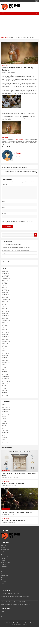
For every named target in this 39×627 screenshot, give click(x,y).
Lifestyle (4, 427)
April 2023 (4, 329)
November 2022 (5, 338)
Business (4, 406)
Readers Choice (5, 432)
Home (2, 611)
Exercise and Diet (6, 414)
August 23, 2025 (5, 485)
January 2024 (5, 313)
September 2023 (6, 320)
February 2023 (5, 332)
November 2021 (5, 359)
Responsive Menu (36, 1)
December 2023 (5, 315)
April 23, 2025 (5, 522)
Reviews (4, 434)
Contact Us (3, 615)
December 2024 (5, 294)
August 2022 (5, 343)
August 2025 (5, 280)
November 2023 (5, 317)
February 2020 (5, 394)
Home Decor (5, 423)
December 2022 (5, 336)
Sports (3, 435)
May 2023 (4, 327)
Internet (4, 425)
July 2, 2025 (4, 514)
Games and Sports (6, 420)
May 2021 (4, 367)
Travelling (5, 65)
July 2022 (4, 345)
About (2, 613)
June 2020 (4, 387)
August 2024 (5, 301)
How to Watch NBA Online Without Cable (11, 244)
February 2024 (5, 311)
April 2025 (4, 287)
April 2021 (4, 369)
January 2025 (5, 292)
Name (4, 201)
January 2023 (5, 334)
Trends (3, 441)
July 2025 (4, 282)
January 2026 (5, 271)
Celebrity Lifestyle (6, 407)
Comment (4, 184)
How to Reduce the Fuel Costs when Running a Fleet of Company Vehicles (21, 172)
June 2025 (4, 284)
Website (4, 213)
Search (35, 235)
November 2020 (5, 378)
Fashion (4, 416)
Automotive (4, 404)
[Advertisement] (19, 25)
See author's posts (20, 156)
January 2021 (5, 374)
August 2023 (5, 322)
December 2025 (5, 273)
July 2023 (4, 324)
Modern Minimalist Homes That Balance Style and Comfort (15, 250)
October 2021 (5, 360)
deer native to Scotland (18, 139)
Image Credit (5, 111)
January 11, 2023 (6, 72)
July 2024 (4, 303)
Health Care (4, 421)
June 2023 (4, 325)
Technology (4, 437)
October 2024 (5, 297)
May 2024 (4, 306)
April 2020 (4, 390)
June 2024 (4, 304)
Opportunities (5, 430)
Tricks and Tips (5, 442)
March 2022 (4, 352)
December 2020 (5, 376)
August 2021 (5, 364)
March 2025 (4, 289)
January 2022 (5, 355)
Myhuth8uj (13, 72)
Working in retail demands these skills (13, 483)
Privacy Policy (4, 616)
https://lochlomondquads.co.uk (21, 78)
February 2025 (5, 290)
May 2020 (4, 388)
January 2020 (5, 395)
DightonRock (13, 623)
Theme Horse (33, 623)
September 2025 (6, 278)
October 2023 (5, 318)
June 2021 (4, 366)
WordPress (24, 624)
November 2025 (5, 275)
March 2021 (4, 371)
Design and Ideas (6, 409)
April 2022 (4, 350)
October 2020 (5, 380)
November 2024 (5, 296)
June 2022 (4, 346)
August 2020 (5, 383)
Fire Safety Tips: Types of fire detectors (13, 520)
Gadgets (4, 418)
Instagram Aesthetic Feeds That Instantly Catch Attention (15, 253)
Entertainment (5, 413)
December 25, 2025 (6, 477)
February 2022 (5, 353)
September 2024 (6, 299)
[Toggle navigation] (3, 13)
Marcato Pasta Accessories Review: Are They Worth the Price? (16, 256)
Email (3, 207)
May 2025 (4, 285)
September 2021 (6, 362)
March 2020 (4, 392)
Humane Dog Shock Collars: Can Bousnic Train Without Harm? (16, 247)
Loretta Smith (15, 477)
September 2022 (6, 341)
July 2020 (4, 385)
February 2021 (5, 373)
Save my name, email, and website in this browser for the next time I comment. (17, 222)
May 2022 (4, 348)
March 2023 (4, 331)
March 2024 (4, 310)
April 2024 (4, 308)
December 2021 (5, 357)
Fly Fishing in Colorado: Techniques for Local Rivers (17, 512)
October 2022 (5, 339)
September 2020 (6, 381)
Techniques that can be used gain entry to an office (15, 167)
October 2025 (5, 277)
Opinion (4, 428)
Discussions (5, 411)
